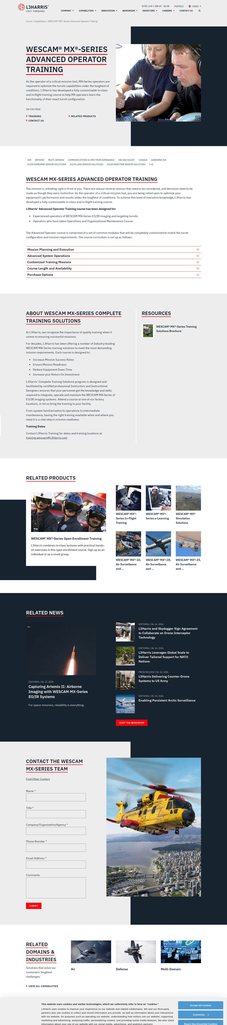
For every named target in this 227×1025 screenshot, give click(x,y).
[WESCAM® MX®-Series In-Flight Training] (128, 505)
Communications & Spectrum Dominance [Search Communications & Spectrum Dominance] (91, 160)
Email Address (35, 858)
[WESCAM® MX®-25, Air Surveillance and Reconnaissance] (188, 551)
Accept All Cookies (200, 980)
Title (29, 808)
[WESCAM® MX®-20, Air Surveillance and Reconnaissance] (158, 551)
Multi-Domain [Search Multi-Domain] (56, 160)
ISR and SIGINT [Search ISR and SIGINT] (126, 160)
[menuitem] (179, 6)
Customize (201, 989)
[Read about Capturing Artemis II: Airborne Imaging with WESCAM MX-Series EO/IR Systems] (61, 668)
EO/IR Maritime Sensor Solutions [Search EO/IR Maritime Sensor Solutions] (126, 164)
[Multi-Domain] (181, 955)
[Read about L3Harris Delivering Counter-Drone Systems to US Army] (157, 679)
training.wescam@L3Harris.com (46, 438)
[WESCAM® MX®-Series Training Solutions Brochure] (169, 330)
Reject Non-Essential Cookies (200, 999)
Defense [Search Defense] (39, 160)
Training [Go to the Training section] (35, 116)
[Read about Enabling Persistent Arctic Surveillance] (157, 703)
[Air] (91, 955)
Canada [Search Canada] (143, 160)
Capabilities (40, 21)
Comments (33, 875)
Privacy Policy (141, 1010)
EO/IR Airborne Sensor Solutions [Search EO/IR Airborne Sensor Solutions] (46, 164)
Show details (48, 1018)
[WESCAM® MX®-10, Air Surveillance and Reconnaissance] (128, 551)
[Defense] (136, 955)
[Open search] (199, 10)
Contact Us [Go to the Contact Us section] (36, 120)
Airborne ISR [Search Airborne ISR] (158, 160)
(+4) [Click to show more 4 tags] (151, 164)
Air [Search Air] (29, 160)
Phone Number (36, 841)
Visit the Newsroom (131, 722)
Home (29, 21)
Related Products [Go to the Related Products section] (83, 116)
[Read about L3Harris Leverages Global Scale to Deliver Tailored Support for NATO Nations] (157, 656)
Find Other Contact (38, 779)
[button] (113, 249)
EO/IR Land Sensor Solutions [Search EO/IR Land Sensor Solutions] (86, 164)
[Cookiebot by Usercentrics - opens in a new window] (20, 1018)
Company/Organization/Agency (46, 824)
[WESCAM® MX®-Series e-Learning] (158, 503)
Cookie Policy (145, 1003)
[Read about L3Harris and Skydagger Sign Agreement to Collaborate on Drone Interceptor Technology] (157, 632)
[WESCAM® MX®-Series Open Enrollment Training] (68, 524)
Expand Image (197, 118)
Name (30, 791)
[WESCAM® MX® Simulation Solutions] (188, 505)
